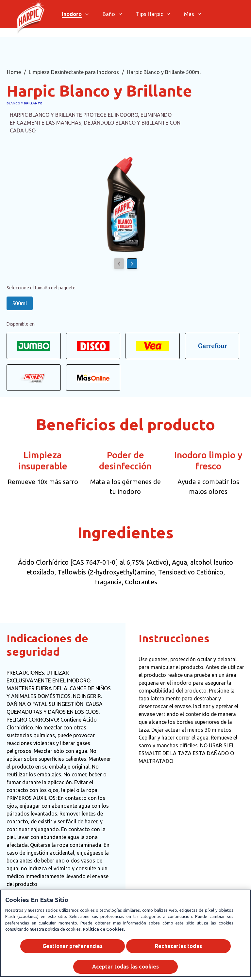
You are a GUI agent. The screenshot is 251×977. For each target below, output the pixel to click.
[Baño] (108, 14)
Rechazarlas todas (178, 946)
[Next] (132, 263)
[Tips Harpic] (149, 14)
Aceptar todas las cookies (125, 967)
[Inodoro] (71, 14)
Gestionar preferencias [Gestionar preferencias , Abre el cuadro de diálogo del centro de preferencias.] (72, 946)
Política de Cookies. (104, 929)
